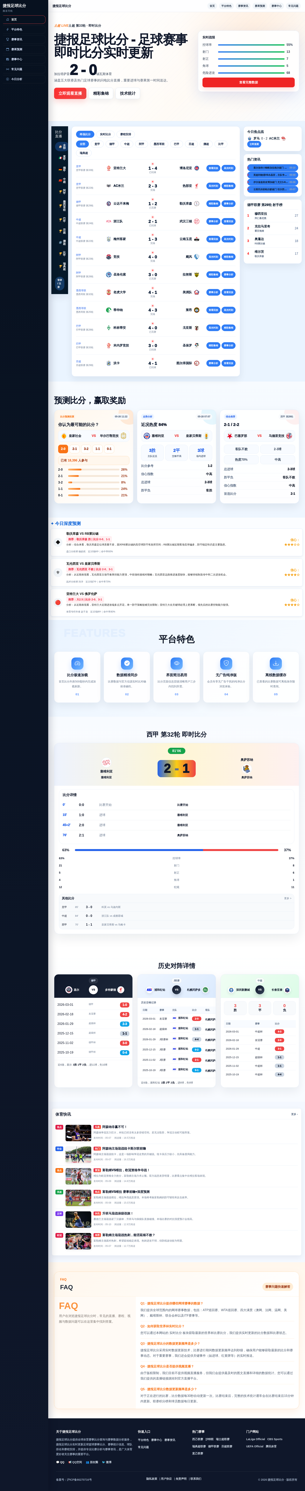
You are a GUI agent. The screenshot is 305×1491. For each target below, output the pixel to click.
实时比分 (105, 134)
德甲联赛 (213, 1446)
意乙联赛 (197, 1453)
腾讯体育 (271, 1446)
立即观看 (254, 144)
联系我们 (195, 1478)
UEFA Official (254, 1446)
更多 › (294, 1114)
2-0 (63, 449)
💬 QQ (60, 1462)
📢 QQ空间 (75, 1462)
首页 (212, 5)
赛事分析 (228, 203)
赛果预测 (260, 5)
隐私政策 (151, 1478)
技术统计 (128, 93)
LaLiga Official (255, 1439)
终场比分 (85, 134)
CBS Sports (274, 1439)
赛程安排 (125, 134)
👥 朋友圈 (92, 1462)
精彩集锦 (101, 93)
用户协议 (166, 1478)
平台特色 (226, 5)
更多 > (287, 898)
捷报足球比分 (14, 6)
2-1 (74, 449)
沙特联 (209, 1439)
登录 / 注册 (59, 283)
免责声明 (181, 1478)
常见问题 (293, 5)
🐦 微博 (106, 1462)
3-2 (86, 449)
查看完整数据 (248, 82)
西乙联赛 (197, 1439)
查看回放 (213, 168)
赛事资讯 (243, 5)
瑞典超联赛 (199, 1446)
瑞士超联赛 (223, 1439)
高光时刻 (228, 168)
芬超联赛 (226, 1446)
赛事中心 (277, 5)
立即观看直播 (70, 93)
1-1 (97, 449)
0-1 (109, 449)
